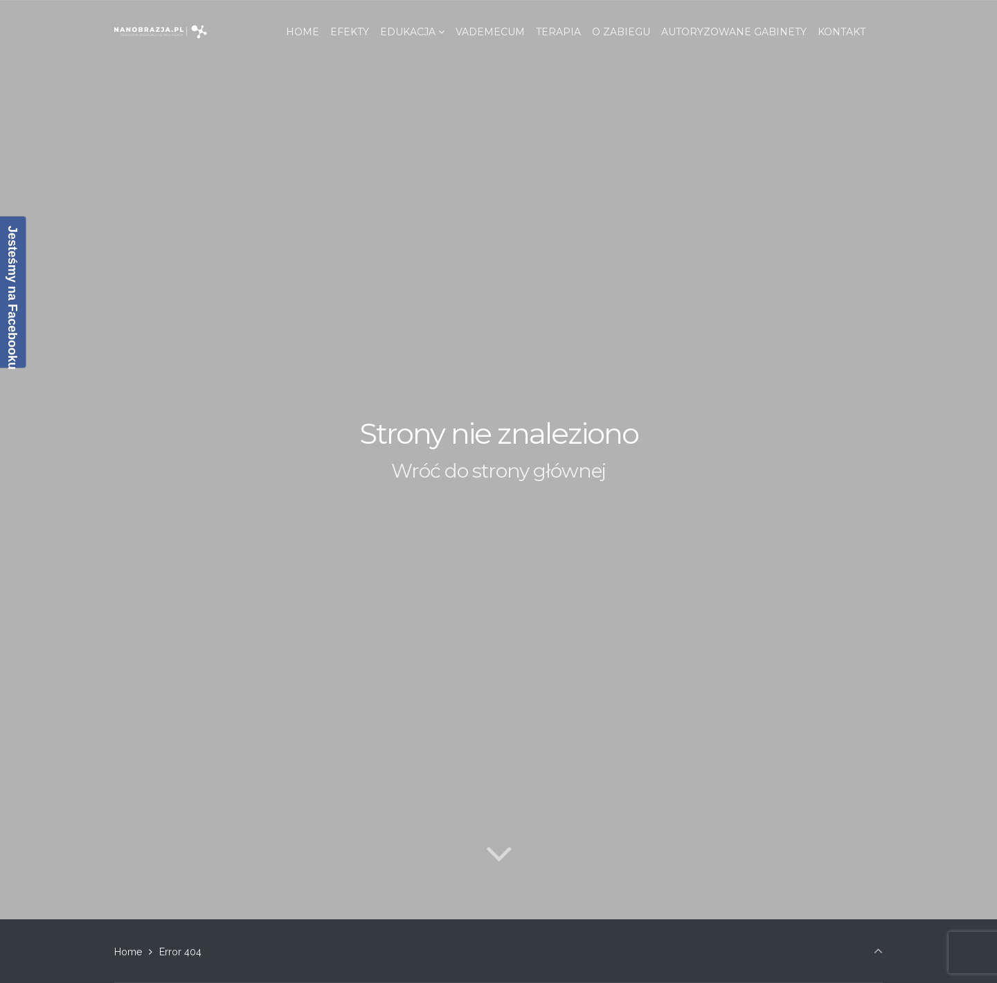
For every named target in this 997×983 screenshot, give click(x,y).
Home (128, 951)
